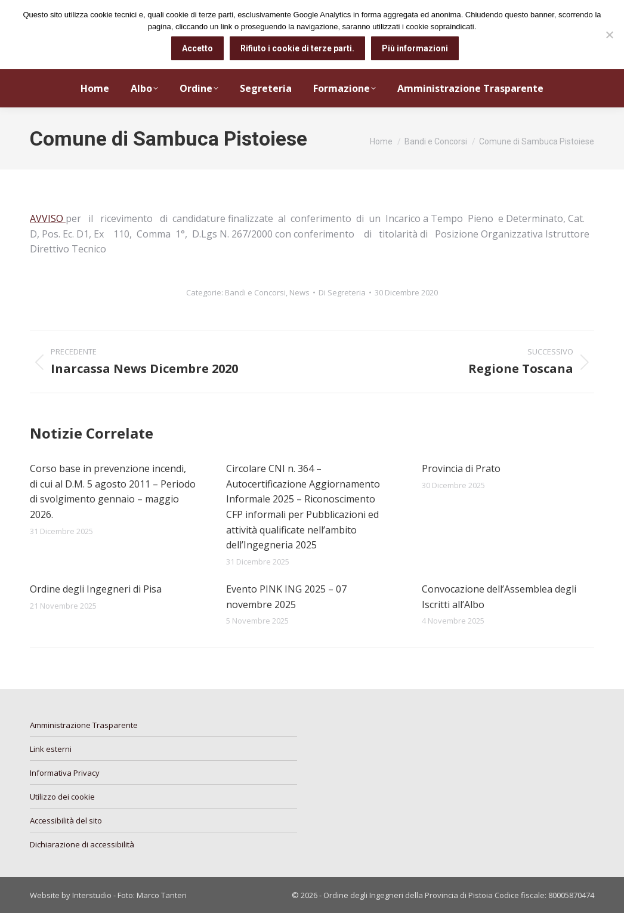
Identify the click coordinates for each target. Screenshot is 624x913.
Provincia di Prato (461, 468)
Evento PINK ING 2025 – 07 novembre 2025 (286, 596)
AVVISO (48, 218)
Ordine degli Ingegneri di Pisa (96, 589)
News (299, 292)
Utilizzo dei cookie (62, 796)
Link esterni (51, 749)
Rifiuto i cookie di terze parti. (297, 48)
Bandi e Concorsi (255, 292)
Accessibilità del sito (66, 820)
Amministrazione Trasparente (84, 725)
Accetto (197, 48)
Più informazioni (415, 48)
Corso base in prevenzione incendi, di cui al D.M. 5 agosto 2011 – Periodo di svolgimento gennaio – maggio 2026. (113, 491)
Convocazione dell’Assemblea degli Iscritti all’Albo (499, 596)
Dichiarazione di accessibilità (82, 844)
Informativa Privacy (65, 772)
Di (342, 292)
